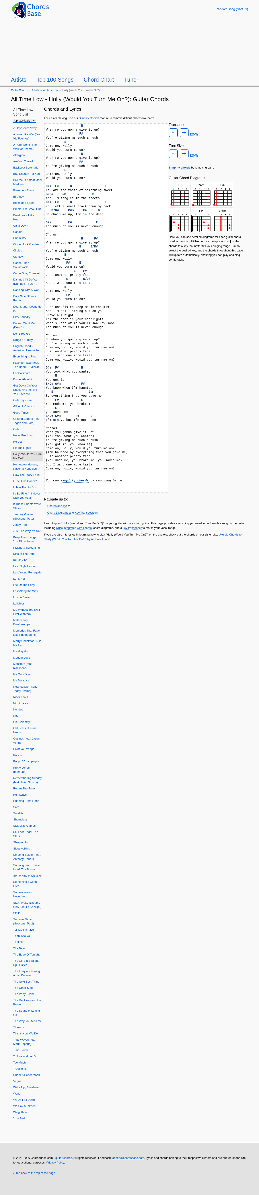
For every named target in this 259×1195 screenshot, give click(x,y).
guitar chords (63, 1158)
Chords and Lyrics (58, 506)
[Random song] (232, 9)
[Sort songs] (24, 121)
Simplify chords (180, 167)
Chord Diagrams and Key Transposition (72, 512)
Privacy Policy (55, 1162)
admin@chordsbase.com (128, 1158)
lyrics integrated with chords (74, 528)
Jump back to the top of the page (34, 1173)
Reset (193, 133)
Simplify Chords (89, 118)
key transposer (132, 528)
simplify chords (75, 480)
